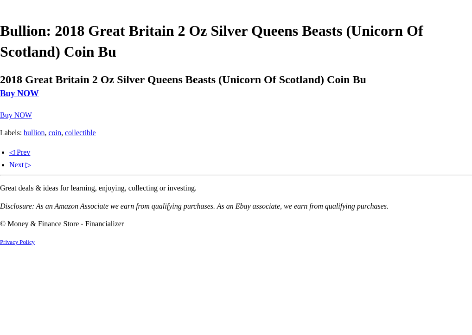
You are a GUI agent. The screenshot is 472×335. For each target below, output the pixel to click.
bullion (34, 133)
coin (54, 133)
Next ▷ (20, 165)
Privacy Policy (17, 242)
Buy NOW (19, 93)
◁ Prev (19, 152)
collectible (80, 133)
